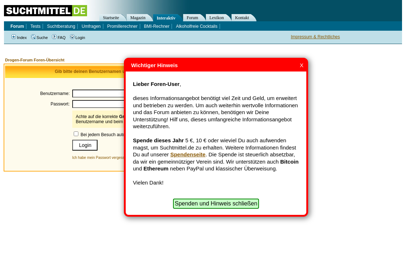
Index (19, 37)
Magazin (138, 17)
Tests (35, 26)
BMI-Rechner (157, 26)
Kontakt (242, 17)
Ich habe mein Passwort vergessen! (100, 158)
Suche (39, 37)
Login (77, 37)
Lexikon (217, 17)
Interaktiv (166, 18)
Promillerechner (122, 26)
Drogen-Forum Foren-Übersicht (34, 60)
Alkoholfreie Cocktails (196, 26)
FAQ (58, 37)
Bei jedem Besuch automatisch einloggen (120, 134)
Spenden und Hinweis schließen (216, 203)
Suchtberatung (61, 26)
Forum (192, 17)
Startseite (111, 17)
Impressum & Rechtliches (315, 36)
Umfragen (91, 26)
